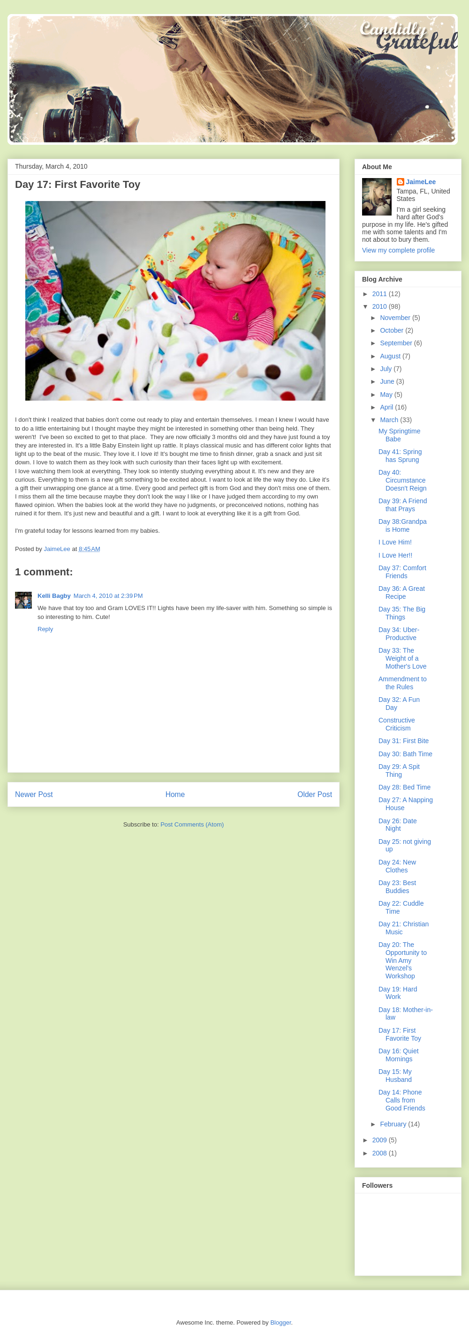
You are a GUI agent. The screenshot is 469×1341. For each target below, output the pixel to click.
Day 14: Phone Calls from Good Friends (401, 1100)
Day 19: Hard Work (397, 993)
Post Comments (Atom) (192, 824)
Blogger (280, 1322)
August (391, 356)
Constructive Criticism (396, 724)
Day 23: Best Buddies (397, 886)
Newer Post (34, 794)
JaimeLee (421, 182)
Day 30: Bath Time (405, 754)
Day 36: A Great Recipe (401, 592)
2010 (380, 306)
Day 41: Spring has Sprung (400, 455)
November (396, 317)
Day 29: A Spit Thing (399, 770)
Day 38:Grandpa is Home (402, 525)
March (390, 420)
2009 (380, 1140)
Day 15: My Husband (395, 1075)
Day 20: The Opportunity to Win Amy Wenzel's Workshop (402, 960)
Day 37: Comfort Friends (402, 572)
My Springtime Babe (399, 435)
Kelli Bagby (54, 595)
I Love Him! (395, 542)
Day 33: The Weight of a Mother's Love (402, 658)
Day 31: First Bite (403, 741)
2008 (380, 1153)
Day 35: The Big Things (401, 613)
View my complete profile (398, 250)
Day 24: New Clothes (397, 866)
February (394, 1124)
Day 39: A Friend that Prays (402, 505)
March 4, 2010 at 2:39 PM (108, 595)
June (388, 381)
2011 (380, 294)
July (386, 368)
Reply (45, 629)
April (387, 407)
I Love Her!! (395, 555)
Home (175, 794)
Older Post (314, 794)
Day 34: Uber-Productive (398, 633)
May (387, 394)
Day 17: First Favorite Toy (399, 1034)
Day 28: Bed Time (404, 787)
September (397, 343)
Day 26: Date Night (397, 825)
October (392, 330)
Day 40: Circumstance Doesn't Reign (402, 480)
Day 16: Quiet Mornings (398, 1055)
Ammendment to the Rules (402, 683)
